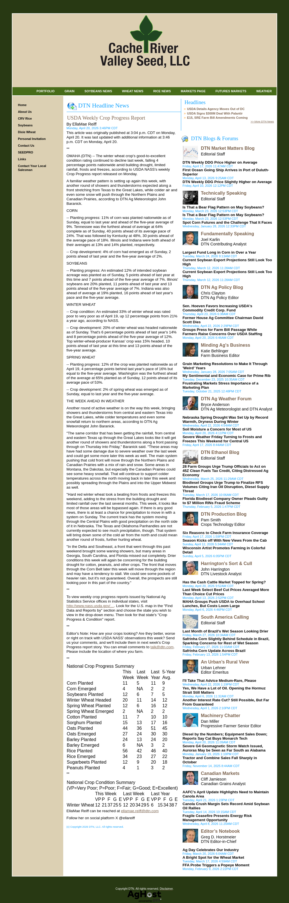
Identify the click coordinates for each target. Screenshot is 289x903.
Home (22, 105)
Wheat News (132, 91)
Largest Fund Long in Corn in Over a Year (219, 252)
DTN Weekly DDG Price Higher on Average (220, 162)
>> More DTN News (262, 121)
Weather (264, 91)
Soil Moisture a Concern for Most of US (217, 429)
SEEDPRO (25, 152)
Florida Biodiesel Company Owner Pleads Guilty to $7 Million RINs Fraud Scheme (225, 500)
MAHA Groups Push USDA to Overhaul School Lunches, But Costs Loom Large (224, 603)
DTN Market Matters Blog (228, 148)
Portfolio (45, 91)
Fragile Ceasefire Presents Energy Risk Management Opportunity (217, 818)
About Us (25, 111)
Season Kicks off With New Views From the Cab (225, 540)
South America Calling (225, 617)
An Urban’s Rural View (225, 662)
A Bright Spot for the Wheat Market (213, 857)
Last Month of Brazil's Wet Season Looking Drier (225, 631)
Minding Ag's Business (225, 345)
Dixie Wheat (27, 132)
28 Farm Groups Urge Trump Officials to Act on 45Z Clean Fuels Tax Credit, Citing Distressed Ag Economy (225, 470)
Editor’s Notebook (220, 831)
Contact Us (26, 145)
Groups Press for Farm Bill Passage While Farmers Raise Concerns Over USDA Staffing (222, 332)
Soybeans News (98, 91)
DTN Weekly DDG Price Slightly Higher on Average (227, 182)
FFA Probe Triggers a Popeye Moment (216, 865)
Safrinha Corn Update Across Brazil (214, 651)
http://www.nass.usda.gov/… (90, 606)
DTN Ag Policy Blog (222, 287)
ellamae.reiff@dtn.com (140, 811)
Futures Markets (230, 91)
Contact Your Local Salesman (32, 168)
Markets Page (193, 91)
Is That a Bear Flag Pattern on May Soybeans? (223, 207)
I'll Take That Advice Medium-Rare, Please (219, 680)
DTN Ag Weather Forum (226, 398)
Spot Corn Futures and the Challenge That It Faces (227, 222)
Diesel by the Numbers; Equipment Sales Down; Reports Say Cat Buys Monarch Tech (225, 736)
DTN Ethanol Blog (220, 452)
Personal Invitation (32, 138)
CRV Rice (25, 118)
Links (22, 159)
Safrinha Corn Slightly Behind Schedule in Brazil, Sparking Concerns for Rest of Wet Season (226, 641)
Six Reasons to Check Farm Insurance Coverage (225, 533)
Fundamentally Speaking (227, 233)
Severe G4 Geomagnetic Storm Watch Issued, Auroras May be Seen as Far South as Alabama (224, 748)
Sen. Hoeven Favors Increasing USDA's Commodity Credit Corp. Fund (217, 308)
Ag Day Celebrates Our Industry (211, 850)
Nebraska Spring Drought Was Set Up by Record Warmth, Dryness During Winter (225, 419)
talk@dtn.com (162, 647)
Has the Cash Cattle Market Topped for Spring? (224, 582)
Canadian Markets (220, 773)
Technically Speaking (224, 193)
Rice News (162, 91)
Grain (70, 91)
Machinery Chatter (220, 715)
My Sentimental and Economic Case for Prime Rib (227, 375)
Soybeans (25, 125)
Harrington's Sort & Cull (226, 563)
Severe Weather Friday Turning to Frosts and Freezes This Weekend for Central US (222, 439)
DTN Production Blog (224, 514)
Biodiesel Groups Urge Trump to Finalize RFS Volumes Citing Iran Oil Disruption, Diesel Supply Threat (226, 486)
